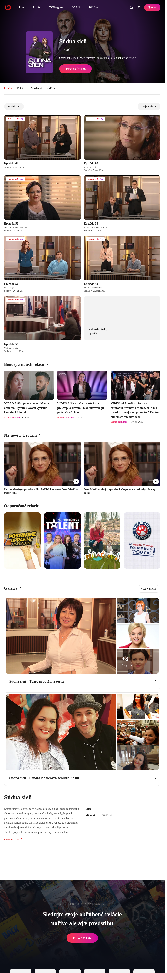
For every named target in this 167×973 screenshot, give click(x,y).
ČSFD (65, 50)
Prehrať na (75, 69)
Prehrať (82, 938)
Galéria (51, 88)
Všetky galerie (148, 588)
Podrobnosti (36, 88)
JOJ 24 (76, 7)
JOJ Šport (94, 7)
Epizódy (21, 88)
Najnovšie (149, 106)
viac (133, 58)
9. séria (14, 106)
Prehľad (8, 88)
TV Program (56, 7)
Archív (36, 7)
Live (21, 7)
